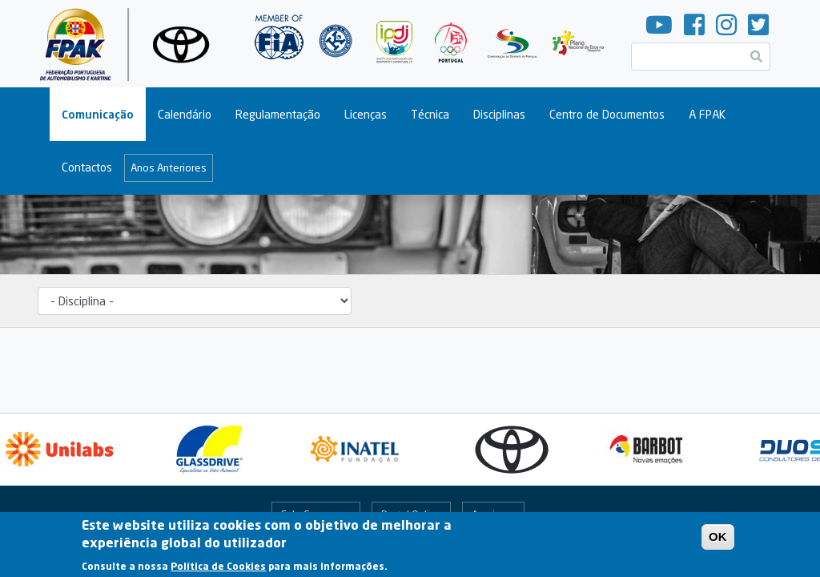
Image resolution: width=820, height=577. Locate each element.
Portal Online (411, 514)
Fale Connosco (315, 514)
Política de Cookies (218, 571)
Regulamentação (277, 114)
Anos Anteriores (169, 167)
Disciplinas (499, 114)
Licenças (365, 114)
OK (718, 541)
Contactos (87, 167)
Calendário (184, 114)
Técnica (430, 114)
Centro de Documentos (607, 114)
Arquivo (489, 514)
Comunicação (98, 114)
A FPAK (707, 114)
